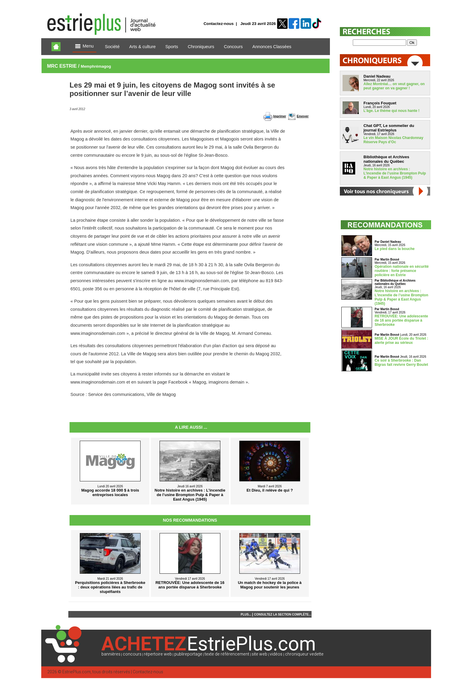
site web (259, 654)
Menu (84, 46)
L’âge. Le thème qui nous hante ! (392, 111)
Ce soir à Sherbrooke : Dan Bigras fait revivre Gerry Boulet (401, 362)
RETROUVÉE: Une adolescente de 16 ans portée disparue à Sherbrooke (401, 320)
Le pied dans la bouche (395, 249)
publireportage (188, 654)
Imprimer (279, 116)
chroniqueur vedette (304, 654)
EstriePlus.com (76, 672)
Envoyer (303, 116)
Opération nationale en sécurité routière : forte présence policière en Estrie (402, 270)
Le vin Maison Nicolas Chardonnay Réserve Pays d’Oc (394, 140)
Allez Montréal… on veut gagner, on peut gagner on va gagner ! (394, 86)
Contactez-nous (218, 23)
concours (132, 654)
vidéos (276, 654)
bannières (110, 654)
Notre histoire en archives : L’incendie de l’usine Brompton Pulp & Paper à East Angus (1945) (395, 173)
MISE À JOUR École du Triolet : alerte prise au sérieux (401, 340)
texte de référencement (227, 654)
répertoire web (158, 654)
